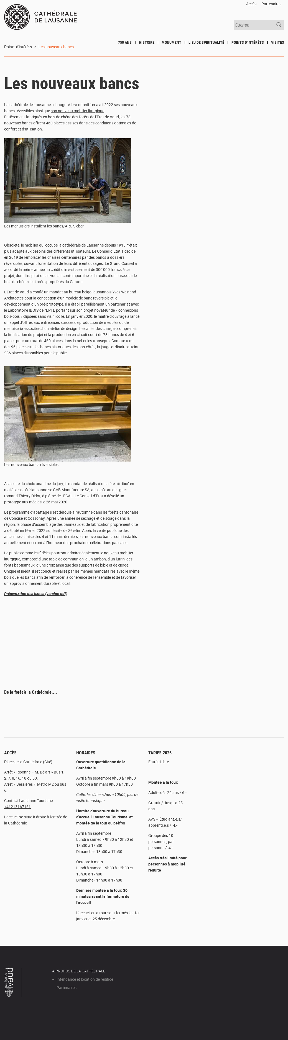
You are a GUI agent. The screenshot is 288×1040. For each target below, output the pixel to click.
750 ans (125, 42)
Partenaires (271, 3)
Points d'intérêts (247, 42)
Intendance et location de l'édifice (85, 979)
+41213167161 (17, 806)
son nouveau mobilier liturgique (77, 110)
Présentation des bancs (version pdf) (35, 593)
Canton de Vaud (13, 983)
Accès (251, 3)
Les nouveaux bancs (56, 46)
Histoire (146, 42)
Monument (171, 42)
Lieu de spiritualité (206, 42)
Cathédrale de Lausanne (40, 17)
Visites (277, 42)
